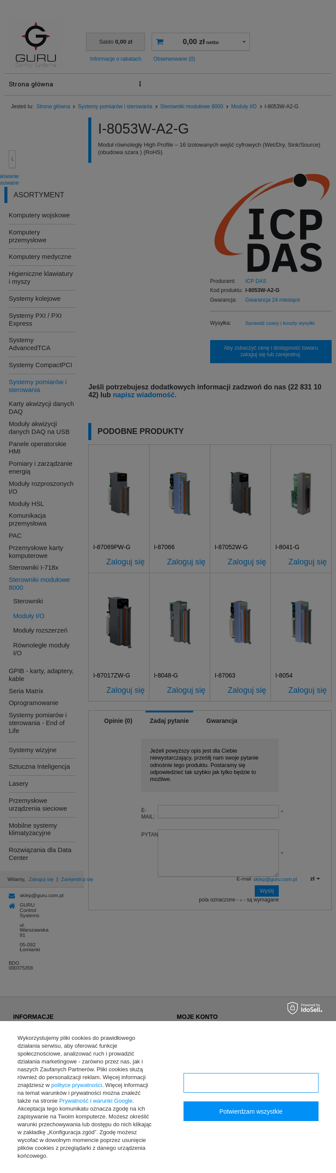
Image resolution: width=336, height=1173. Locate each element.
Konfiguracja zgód (250, 1083)
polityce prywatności (76, 1085)
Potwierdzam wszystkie (251, 1111)
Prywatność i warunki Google (95, 1100)
